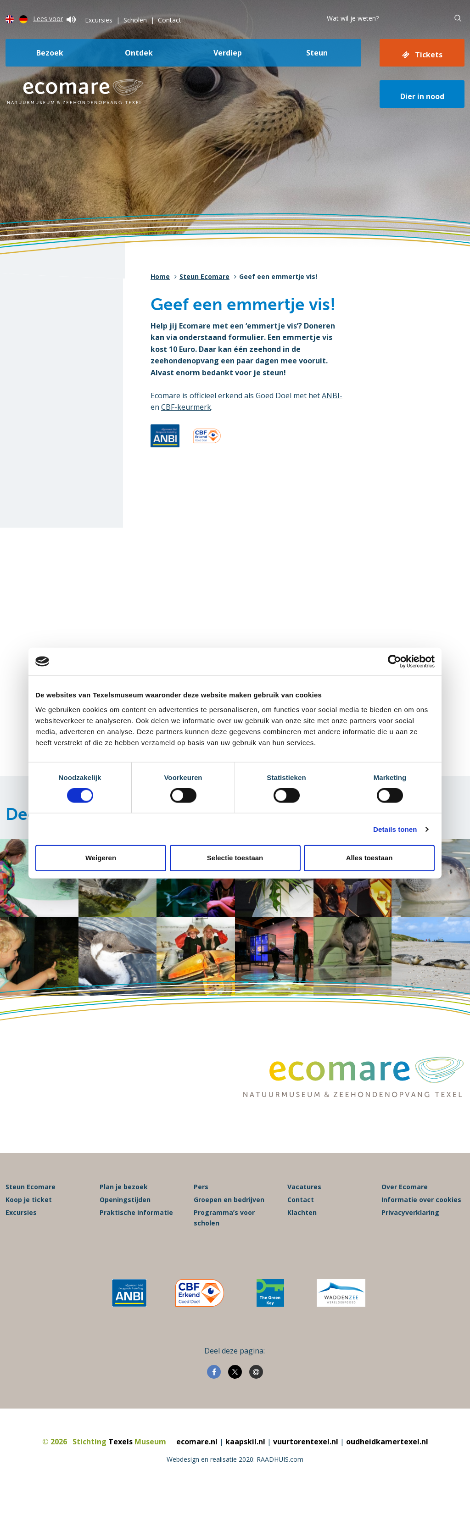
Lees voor (54, 18)
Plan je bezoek (124, 1186)
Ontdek (139, 53)
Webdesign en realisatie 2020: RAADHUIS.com (235, 1459)
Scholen (135, 20)
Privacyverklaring (410, 1212)
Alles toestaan (369, 858)
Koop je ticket (29, 1199)
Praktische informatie (136, 1212)
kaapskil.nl (245, 1442)
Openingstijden (125, 1199)
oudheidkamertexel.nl (387, 1442)
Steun (317, 53)
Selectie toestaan (235, 858)
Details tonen (395, 829)
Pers (201, 1186)
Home (160, 276)
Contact (169, 20)
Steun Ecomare (204, 276)
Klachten (302, 1212)
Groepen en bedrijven (229, 1199)
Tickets (428, 55)
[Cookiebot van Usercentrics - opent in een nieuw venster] (394, 661)
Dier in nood (422, 96)
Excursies (98, 20)
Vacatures (304, 1186)
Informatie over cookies (421, 1199)
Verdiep (227, 53)
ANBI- (332, 395)
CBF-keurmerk (186, 407)
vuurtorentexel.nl (305, 1442)
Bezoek (49, 53)
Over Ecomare (404, 1186)
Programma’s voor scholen (224, 1217)
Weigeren (100, 858)
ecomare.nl (197, 1442)
